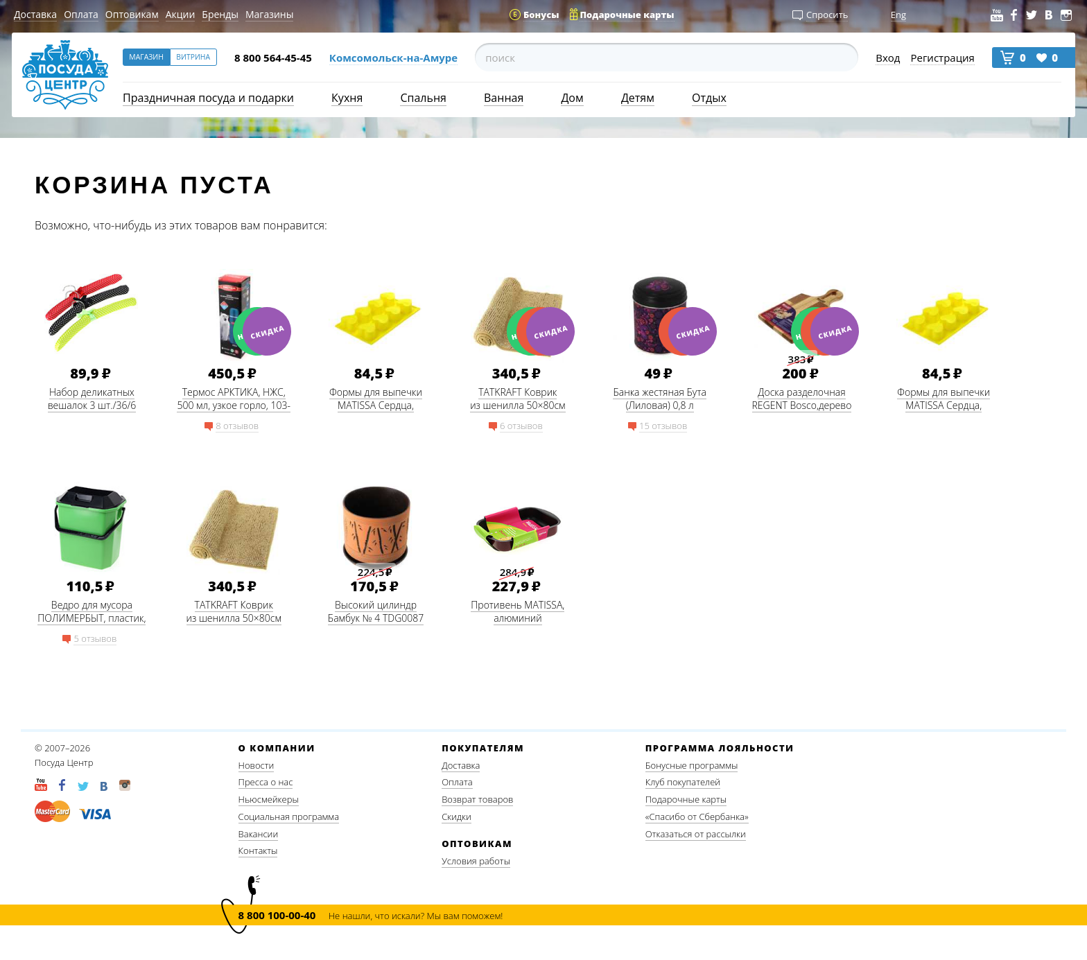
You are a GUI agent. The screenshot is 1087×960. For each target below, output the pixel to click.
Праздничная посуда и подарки (208, 97)
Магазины (269, 14)
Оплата (81, 14)
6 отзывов (521, 425)
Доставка (35, 14)
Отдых (709, 97)
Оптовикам (132, 14)
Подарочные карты (686, 799)
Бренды (220, 14)
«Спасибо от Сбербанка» (697, 816)
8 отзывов (237, 425)
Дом (572, 97)
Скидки (456, 816)
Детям (637, 97)
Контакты (258, 850)
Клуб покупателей (682, 782)
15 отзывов (663, 425)
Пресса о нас (265, 782)
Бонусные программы (691, 765)
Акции (180, 14)
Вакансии (258, 834)
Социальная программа (288, 816)
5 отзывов (94, 638)
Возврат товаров (477, 799)
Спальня (423, 97)
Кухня (347, 97)
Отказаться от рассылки (695, 834)
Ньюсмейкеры (268, 799)
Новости (256, 765)
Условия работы (476, 861)
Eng (898, 14)
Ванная (503, 97)
